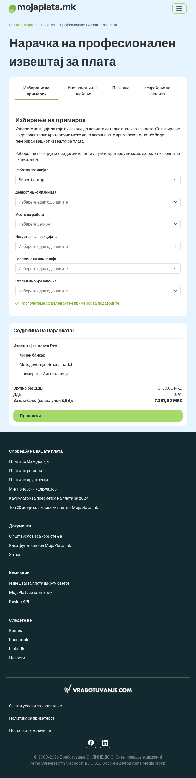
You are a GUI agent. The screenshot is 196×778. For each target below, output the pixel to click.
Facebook (18, 639)
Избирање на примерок (36, 91)
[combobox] (93, 202)
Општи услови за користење (35, 536)
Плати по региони (25, 470)
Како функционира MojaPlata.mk (40, 545)
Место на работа (29, 214)
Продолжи (30, 415)
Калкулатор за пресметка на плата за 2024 (49, 498)
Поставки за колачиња (30, 730)
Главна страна (23, 25)
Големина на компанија (35, 259)
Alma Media (143, 763)
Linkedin (17, 648)
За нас (15, 554)
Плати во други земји (28, 479)
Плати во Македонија (29, 461)
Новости (17, 657)
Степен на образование (36, 281)
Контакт (16, 630)
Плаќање (121, 87)
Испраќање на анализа (157, 91)
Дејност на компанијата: (36, 192)
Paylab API (19, 601)
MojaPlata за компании (31, 592)
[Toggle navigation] (179, 8)
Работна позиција (30, 170)
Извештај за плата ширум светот (39, 583)
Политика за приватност (31, 718)
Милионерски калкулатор (33, 489)
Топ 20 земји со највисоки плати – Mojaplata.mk (53, 507)
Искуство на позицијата (36, 236)
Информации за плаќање (83, 91)
